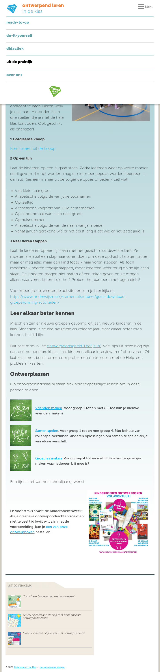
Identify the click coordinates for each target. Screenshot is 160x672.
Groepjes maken (48, 458)
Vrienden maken (48, 408)
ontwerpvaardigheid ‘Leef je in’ (74, 346)
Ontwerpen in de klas (25, 667)
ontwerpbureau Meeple (52, 667)
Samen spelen (46, 431)
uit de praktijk (20, 585)
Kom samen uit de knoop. (33, 149)
